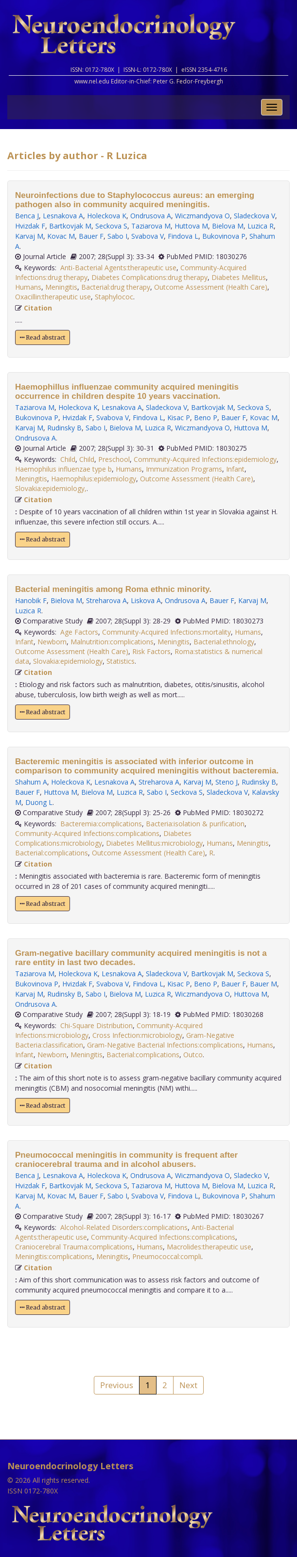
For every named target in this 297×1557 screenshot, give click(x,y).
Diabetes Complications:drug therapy (149, 277)
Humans (28, 287)
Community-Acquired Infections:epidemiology (205, 459)
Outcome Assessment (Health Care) (210, 287)
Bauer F (91, 236)
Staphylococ (114, 296)
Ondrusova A (150, 215)
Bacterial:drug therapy (115, 287)
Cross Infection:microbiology (137, 1035)
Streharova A (106, 600)
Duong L (38, 802)
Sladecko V (251, 1175)
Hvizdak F (30, 225)
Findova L (183, 236)
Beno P (205, 417)
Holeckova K (106, 215)
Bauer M (263, 983)
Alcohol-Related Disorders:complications (124, 1227)
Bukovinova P (223, 236)
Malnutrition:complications (112, 641)
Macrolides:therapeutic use (209, 1246)
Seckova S (111, 225)
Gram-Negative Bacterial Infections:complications (165, 1044)
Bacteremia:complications (101, 823)
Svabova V (147, 236)
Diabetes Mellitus (238, 277)
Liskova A (146, 600)
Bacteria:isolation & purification (195, 823)
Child (67, 459)
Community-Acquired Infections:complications (87, 833)
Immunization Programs (184, 469)
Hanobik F (31, 600)
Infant (235, 469)
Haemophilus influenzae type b (63, 469)
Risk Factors (151, 651)
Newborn (52, 641)
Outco (193, 1054)
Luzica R (260, 225)
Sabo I (117, 236)
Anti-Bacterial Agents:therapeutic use (118, 267)
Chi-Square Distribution (96, 1025)
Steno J (226, 782)
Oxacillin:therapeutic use (53, 296)
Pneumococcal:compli (166, 1256)
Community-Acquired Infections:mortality (166, 632)
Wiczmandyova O (202, 215)
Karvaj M (29, 236)
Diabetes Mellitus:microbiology (154, 843)
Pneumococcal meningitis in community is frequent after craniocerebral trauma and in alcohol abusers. (126, 1159)
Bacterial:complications (51, 852)
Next (188, 1385)
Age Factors (79, 632)
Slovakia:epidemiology (68, 661)
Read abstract (42, 337)
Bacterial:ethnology (223, 641)
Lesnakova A (63, 215)
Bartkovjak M (70, 225)
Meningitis (61, 287)
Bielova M (228, 225)
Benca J (27, 215)
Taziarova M (151, 225)
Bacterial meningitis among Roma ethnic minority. (113, 589)
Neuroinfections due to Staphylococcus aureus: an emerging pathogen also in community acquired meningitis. (134, 200)
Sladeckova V (254, 215)
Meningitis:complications (53, 1256)
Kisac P (178, 417)
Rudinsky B (64, 427)
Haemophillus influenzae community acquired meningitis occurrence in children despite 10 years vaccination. (127, 391)
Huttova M (191, 225)
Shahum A (31, 782)
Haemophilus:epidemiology (93, 478)
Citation (38, 307)
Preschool (114, 459)
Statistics (120, 661)
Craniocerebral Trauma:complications (74, 1246)
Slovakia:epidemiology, (51, 488)
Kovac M (61, 236)
